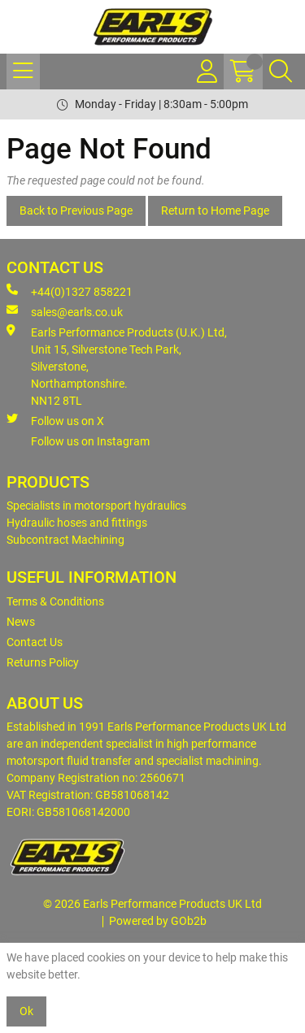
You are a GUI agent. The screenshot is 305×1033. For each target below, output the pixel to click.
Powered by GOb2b (158, 920)
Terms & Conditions (55, 601)
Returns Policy (43, 662)
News (21, 621)
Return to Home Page (215, 210)
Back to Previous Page (76, 210)
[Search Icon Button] (280, 71)
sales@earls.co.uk (65, 311)
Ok (26, 1011)
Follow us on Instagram (90, 441)
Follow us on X (55, 420)
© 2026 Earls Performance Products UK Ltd (152, 903)
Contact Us (35, 642)
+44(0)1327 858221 (70, 291)
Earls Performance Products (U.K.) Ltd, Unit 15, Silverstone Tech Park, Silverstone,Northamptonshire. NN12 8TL (117, 365)
